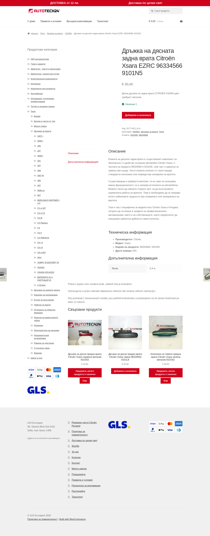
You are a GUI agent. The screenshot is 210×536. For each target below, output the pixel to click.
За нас (75, 452)
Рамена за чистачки (44, 343)
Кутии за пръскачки (44, 300)
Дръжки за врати (55, 33)
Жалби (75, 446)
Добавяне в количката (138, 115)
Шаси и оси (36, 358)
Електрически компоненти (44, 79)
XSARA (68, 33)
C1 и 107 (41, 208)
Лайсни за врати (42, 305)
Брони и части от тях (44, 121)
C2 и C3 (41, 213)
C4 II (39, 233)
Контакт (76, 463)
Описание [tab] (73, 153)
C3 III (39, 218)
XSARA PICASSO (45, 272)
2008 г (40, 141)
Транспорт (102, 21)
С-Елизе (41, 285)
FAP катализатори (40, 59)
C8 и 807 (41, 252)
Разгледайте (78, 491)
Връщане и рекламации (79, 21)
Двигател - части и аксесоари (46, 69)
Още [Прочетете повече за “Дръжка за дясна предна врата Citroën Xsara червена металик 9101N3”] (85, 381)
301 (39, 161)
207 (39, 151)
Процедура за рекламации (86, 485)
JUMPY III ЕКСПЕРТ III (48, 262)
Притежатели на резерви (46, 330)
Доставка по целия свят (84, 440)
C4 (38, 228)
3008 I (40, 156)
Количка (76, 457)
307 (39, 165)
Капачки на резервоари (46, 295)
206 (39, 146)
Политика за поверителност (42, 519)
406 (39, 180)
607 (39, 195)
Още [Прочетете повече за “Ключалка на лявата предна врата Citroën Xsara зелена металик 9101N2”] (165, 381)
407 (39, 185)
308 (39, 170)
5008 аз (41, 190)
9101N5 (134, 135)
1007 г (40, 136)
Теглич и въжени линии (43, 106)
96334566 (143, 135)
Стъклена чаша (41, 348)
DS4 (39, 257)
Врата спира (40, 126)
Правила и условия (50, 21)
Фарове (38, 353)
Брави (37, 116)
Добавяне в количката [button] (125, 371)
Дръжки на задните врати (47, 290)
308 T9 (40, 175)
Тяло (42, 33)
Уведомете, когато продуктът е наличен (85, 373)
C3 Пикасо (42, 223)
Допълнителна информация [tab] (83, 162)
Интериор (36, 84)
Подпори (38, 325)
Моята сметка (79, 468)
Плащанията (78, 474)
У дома (31, 21)
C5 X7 (40, 247)
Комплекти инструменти (43, 89)
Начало (34, 33)
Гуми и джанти (38, 64)
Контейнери (37, 93)
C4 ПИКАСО (43, 238)
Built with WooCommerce (73, 519)
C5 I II (40, 242)
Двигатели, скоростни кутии (45, 74)
